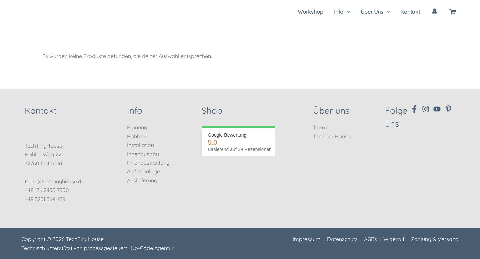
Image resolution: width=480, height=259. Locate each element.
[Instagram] (425, 109)
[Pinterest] (448, 109)
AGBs (370, 239)
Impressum (307, 239)
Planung (137, 127)
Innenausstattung (148, 162)
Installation (140, 145)
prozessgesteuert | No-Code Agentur (129, 248)
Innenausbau (143, 154)
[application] (346, 11)
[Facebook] (414, 109)
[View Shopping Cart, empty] (452, 12)
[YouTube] (437, 109)
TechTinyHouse (332, 136)
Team (320, 127)
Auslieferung (142, 180)
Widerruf (394, 239)
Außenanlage (143, 171)
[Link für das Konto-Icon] (434, 11)
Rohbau (137, 136)
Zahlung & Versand (435, 239)
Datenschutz (342, 239)
